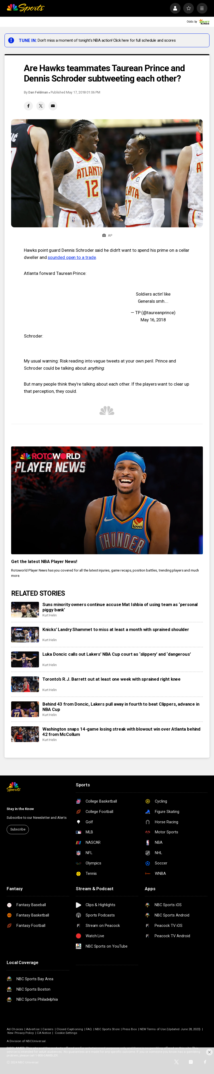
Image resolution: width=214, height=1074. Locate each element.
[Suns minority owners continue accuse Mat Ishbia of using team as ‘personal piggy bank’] (25, 609)
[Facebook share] (28, 105)
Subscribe (17, 829)
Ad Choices (15, 1029)
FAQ (89, 1029)
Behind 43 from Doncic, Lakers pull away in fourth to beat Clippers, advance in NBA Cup (120, 706)
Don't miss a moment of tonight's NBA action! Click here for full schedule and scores (107, 40)
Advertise (33, 1029)
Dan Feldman (38, 92)
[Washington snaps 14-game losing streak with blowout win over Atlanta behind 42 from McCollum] (25, 734)
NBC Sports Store (107, 1029)
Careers (47, 1029)
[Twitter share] (40, 105)
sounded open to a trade (72, 257)
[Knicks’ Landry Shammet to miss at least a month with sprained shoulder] (25, 634)
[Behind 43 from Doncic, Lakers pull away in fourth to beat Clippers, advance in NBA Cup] (25, 709)
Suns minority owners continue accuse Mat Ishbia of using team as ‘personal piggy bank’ (120, 607)
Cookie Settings (66, 1033)
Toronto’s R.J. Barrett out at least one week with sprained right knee (111, 679)
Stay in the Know (20, 809)
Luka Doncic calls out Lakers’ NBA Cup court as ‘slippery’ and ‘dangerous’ (116, 654)
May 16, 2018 (153, 319)
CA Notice (44, 1033)
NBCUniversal (36, 1041)
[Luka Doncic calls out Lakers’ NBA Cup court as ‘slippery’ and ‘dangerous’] (25, 659)
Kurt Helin (49, 615)
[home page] (26, 8)
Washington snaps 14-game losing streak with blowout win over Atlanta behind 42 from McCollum (121, 731)
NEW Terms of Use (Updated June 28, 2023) (170, 1029)
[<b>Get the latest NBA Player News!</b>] (107, 500)
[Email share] (53, 105)
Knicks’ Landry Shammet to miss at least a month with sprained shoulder (115, 629)
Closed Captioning (69, 1029)
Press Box (130, 1029)
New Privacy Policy (20, 1033)
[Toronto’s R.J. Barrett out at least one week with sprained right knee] (25, 684)
